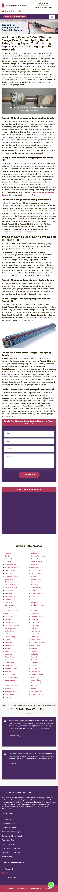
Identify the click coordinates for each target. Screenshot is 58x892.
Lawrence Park (36, 617)
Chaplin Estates (36, 573)
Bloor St (8, 562)
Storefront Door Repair (11, 852)
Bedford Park (10, 559)
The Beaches (36, 671)
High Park (8, 608)
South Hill (8, 666)
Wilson (33, 689)
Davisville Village (11, 585)
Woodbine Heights (12, 692)
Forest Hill (34, 599)
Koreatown (35, 614)
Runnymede (9, 663)
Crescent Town (36, 579)
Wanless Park (36, 686)
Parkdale (8, 648)
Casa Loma (9, 573)
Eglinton (8, 599)
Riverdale (34, 657)
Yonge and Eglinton (12, 694)
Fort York (8, 602)
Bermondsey (35, 559)
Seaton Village (36, 663)
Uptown (8, 683)
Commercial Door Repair (12, 836)
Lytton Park (9, 631)
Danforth (8, 582)
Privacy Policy (7, 857)
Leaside (8, 619)
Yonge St (8, 697)
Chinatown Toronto (12, 576)
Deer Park (34, 585)
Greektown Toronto (38, 605)
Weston (8, 689)
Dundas (33, 591)
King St (7, 614)
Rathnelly (34, 654)
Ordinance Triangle (38, 642)
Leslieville (34, 619)
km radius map (29, 514)
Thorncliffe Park (37, 674)
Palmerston (9, 645)
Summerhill (35, 668)
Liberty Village (10, 622)
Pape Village (35, 645)
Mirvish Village (10, 637)
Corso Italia (9, 579)
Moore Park (35, 637)
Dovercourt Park (11, 588)
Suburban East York (12, 668)
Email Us (9, 873)
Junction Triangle (11, 611)
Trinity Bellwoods (11, 677)
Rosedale (34, 660)
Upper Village (36, 680)
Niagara (7, 640)
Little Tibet (35, 628)
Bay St (7, 556)
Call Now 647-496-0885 (15, 17)
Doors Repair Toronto (28, 888)
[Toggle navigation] (52, 17)
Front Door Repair (9, 840)
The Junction (10, 674)
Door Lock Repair (9, 824)
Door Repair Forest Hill (13, 21)
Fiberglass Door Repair (11, 848)
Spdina (33, 666)
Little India (35, 622)
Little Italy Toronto (12, 625)
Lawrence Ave (10, 617)
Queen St (8, 654)
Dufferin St (9, 591)
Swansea (8, 671)
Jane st (33, 608)
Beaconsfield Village (38, 556)
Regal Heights (10, 657)
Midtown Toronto (37, 634)
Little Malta (35, 625)
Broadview (35, 565)
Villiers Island (36, 683)
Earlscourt (8, 593)
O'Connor (8, 642)
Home (4, 21)
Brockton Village (37, 567)
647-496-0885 (11, 878)
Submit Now (29, 475)
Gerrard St (34, 602)
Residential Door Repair (11, 832)
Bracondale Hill (10, 565)
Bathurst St (35, 553)
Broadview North (11, 567)
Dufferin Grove (36, 588)
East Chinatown (37, 593)
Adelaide (8, 553)
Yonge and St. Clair (37, 694)
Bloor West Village (37, 562)
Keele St (34, 611)
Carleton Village (36, 570)
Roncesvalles (10, 660)
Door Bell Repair (8, 819)
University (34, 677)
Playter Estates (10, 651)
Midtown (8, 634)
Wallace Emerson (11, 686)
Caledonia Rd (10, 570)
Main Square (35, 631)
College (33, 576)
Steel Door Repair (9, 828)
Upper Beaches (10, 680)
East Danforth (10, 596)
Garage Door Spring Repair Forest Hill (33, 21)
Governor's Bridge (11, 605)
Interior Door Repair (10, 844)
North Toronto (36, 640)
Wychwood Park (37, 692)
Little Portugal (10, 628)
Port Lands (35, 651)
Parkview (34, 648)
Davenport (35, 582)
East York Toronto (37, 596)
